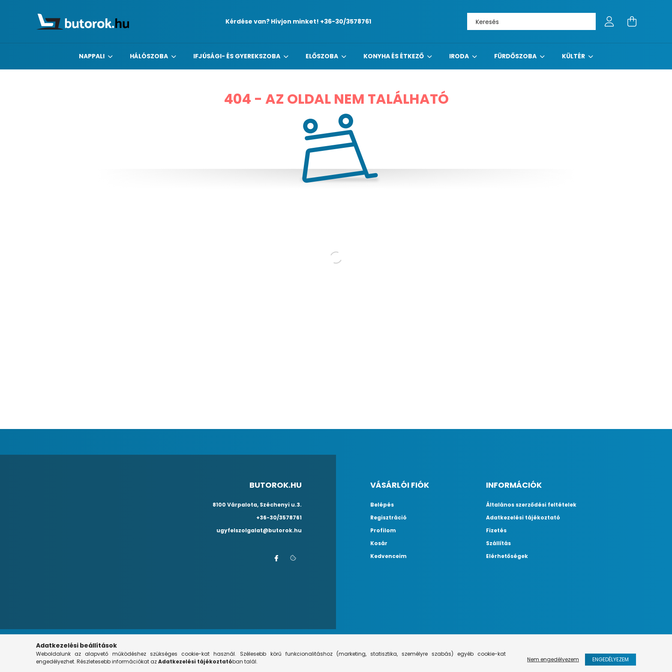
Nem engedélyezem (553, 659)
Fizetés (496, 531)
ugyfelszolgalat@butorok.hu (259, 530)
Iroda (459, 56)
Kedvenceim (388, 556)
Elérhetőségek (507, 556)
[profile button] (609, 21)
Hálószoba (149, 56)
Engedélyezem (610, 659)
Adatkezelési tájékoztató (523, 518)
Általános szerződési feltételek (531, 505)
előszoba (322, 56)
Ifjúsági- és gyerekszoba (237, 56)
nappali (92, 56)
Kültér (574, 56)
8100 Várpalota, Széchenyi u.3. (257, 504)
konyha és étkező (394, 56)
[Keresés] (531, 21)
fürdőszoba (516, 56)
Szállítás (498, 543)
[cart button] (631, 21)
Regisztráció (388, 518)
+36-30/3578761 (345, 21)
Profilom (383, 531)
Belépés (382, 505)
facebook (276, 558)
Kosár (378, 543)
